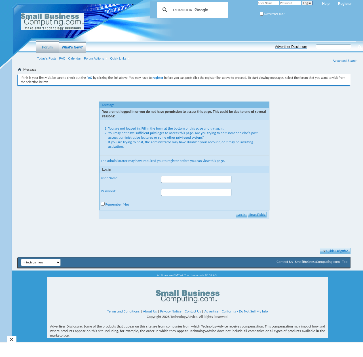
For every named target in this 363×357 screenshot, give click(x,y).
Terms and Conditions (123, 311)
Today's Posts (46, 58)
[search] (191, 10)
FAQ (62, 58)
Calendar (74, 58)
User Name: (110, 178)
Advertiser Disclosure (291, 47)
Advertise (211, 311)
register (173, 161)
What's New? (72, 47)
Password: (108, 191)
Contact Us (285, 261)
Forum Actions (94, 58)
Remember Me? (272, 14)
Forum (47, 47)
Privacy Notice (171, 311)
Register (345, 4)
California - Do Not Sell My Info (245, 311)
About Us (150, 311)
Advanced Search (345, 60)
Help (326, 4)
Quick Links (118, 58)
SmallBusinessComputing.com (317, 261)
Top (344, 261)
